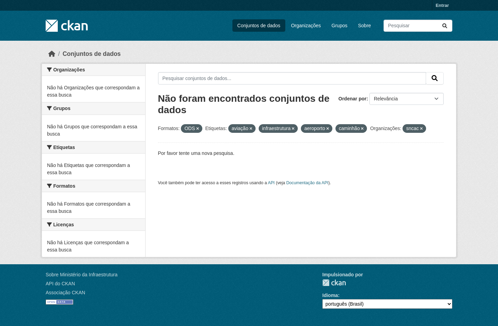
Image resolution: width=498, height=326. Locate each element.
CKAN (334, 282)
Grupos (340, 25)
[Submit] (445, 26)
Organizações (306, 25)
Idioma (330, 295)
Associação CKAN (65, 292)
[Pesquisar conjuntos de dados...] (418, 26)
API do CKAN (60, 283)
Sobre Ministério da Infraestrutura (82, 274)
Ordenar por (353, 98)
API (271, 182)
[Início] (51, 53)
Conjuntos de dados (258, 25)
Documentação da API (307, 182)
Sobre (364, 25)
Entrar (442, 5)
